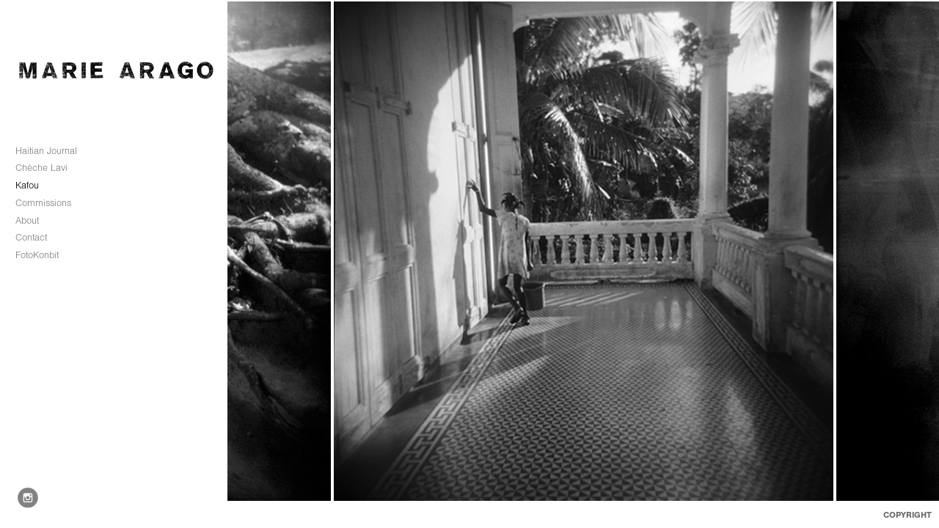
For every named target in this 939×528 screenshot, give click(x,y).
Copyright (907, 515)
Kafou (27, 185)
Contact (31, 237)
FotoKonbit (37, 254)
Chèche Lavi (48, 168)
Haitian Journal (46, 150)
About (27, 220)
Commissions (49, 203)
